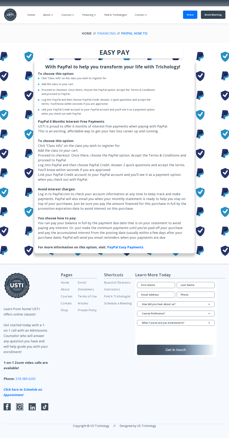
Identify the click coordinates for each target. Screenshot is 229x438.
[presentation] (176, 339)
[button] (48, 15)
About (46, 14)
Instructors (112, 292)
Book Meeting (213, 14)
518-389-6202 (26, 381)
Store (190, 14)
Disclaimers (86, 292)
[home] (10, 14)
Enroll (82, 285)
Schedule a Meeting (118, 306)
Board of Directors (117, 285)
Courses (66, 14)
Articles (83, 306)
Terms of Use (87, 299)
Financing (87, 14)
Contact (139, 14)
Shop (64, 313)
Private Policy (87, 313)
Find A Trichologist (115, 14)
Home (31, 14)
